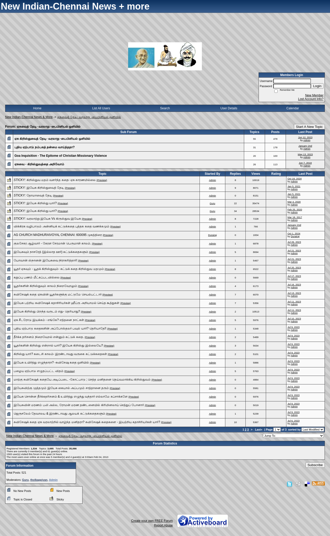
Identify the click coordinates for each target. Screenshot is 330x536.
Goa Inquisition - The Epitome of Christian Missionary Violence (60, 156)
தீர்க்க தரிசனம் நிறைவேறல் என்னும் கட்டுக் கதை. (49, 337)
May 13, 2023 (305, 154)
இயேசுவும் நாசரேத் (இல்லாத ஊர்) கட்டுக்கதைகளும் (51, 252)
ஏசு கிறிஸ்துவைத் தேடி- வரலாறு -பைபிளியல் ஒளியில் (52, 139)
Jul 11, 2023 (294, 301)
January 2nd (305, 145)
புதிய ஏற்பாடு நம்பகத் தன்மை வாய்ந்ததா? (44, 147)
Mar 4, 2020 (294, 201)
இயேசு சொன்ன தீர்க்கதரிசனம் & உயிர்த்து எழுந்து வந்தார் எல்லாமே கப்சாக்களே (71, 396)
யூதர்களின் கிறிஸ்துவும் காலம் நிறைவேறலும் (45, 286)
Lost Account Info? (311, 99)
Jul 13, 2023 (294, 293)
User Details (228, 108)
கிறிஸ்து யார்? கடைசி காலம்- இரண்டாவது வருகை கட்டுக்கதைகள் (60, 354)
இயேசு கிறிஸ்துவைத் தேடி (45, 187)
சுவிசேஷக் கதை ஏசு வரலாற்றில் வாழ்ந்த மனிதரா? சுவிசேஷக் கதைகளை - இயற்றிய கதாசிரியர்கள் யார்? (87, 422)
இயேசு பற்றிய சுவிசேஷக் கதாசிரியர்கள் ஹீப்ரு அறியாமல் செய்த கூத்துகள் (66, 303)
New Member (314, 95)
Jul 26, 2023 (294, 242)
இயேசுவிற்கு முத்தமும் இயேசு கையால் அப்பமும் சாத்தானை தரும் (61, 388)
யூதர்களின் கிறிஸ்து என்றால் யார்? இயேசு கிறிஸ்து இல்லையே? (58, 345)
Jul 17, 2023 (294, 276)
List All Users (101, 108)
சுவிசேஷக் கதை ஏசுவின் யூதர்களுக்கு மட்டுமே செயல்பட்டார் (58, 294)
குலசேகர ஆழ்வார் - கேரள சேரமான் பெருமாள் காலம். (52, 243)
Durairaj (212, 235)
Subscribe (315, 465)
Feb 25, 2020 (294, 209)
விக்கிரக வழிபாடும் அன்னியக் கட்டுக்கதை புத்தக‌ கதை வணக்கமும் (61, 226)
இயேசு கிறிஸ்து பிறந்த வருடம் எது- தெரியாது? (47, 311)
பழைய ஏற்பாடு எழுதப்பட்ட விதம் (38, 371)
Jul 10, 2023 (294, 318)
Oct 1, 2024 (293, 233)
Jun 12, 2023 (305, 137)
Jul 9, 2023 (293, 327)
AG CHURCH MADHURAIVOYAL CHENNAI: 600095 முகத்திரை (58, 235)
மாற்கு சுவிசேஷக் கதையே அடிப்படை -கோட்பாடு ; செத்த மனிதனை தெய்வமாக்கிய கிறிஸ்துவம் (82, 379)
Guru (212, 203)
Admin (306, 140)
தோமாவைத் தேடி (39, 195)
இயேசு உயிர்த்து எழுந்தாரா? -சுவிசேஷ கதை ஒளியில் (51, 362)
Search (165, 108)
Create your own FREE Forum (152, 521)
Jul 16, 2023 (294, 284)
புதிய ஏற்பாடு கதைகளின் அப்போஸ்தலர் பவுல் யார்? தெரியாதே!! (60, 328)
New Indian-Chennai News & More (29, 117)
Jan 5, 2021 (293, 186)
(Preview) (102, 180)
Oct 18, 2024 (294, 178)
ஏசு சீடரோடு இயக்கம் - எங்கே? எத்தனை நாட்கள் (49, 320)
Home (37, 108)
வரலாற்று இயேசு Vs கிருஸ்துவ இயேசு (54, 218)
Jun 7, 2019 (305, 162)
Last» (259, 429)
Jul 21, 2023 (294, 250)
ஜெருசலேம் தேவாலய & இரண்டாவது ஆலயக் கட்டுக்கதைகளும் (59, 413)
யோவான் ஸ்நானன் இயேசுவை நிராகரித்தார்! (45, 260)
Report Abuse (163, 525)
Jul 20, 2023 (294, 267)
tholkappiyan (38, 479)
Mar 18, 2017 (294, 217)
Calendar (292, 108)
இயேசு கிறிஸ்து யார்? (42, 203)
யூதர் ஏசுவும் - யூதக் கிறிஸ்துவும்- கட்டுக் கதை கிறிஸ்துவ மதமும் (59, 269)
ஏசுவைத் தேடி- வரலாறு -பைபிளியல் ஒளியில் (89, 117)
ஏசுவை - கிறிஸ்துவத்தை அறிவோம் (39, 164)
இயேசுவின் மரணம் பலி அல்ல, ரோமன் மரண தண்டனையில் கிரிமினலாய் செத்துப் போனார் (79, 405)
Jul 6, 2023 (293, 420)
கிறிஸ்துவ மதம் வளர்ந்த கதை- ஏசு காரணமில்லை (61, 180)
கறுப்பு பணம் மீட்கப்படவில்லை (37, 277)
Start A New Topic (309, 127)
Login (317, 86)
